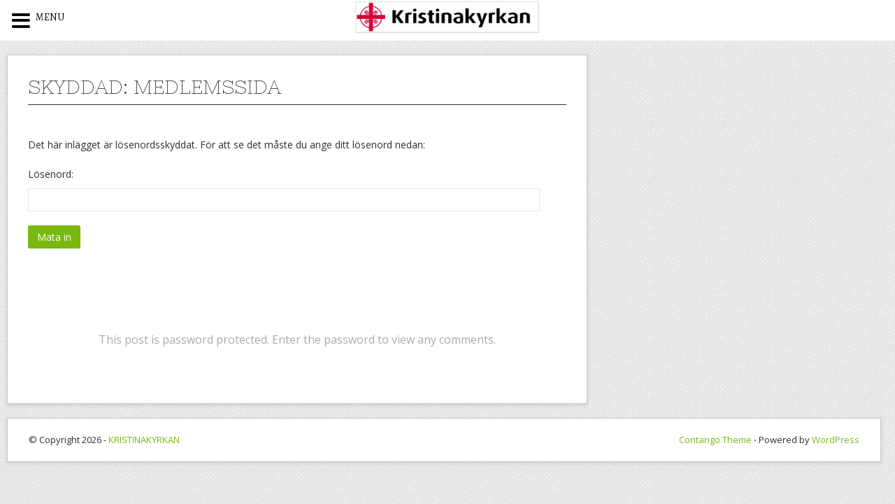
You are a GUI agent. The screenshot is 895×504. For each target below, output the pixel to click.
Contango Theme (715, 439)
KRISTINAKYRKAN (144, 439)
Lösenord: (284, 189)
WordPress (835, 439)
